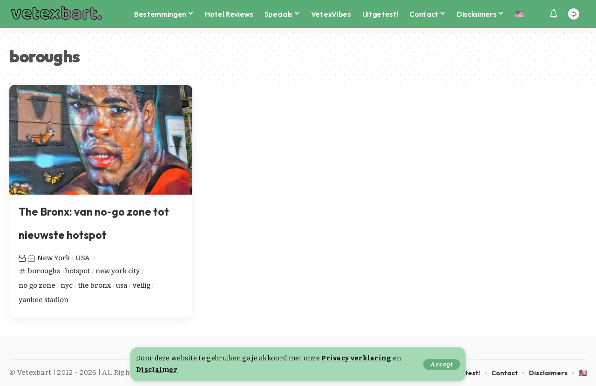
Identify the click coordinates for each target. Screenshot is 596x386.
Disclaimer (156, 370)
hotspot (78, 271)
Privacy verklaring (356, 358)
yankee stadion (44, 300)
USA (82, 258)
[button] (441, 364)
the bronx (94, 285)
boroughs (44, 271)
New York (53, 258)
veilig (142, 285)
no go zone (37, 285)
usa (122, 285)
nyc (67, 285)
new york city (118, 271)
